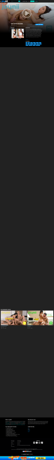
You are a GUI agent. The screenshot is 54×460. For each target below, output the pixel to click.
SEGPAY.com (34, 449)
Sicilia (1, 326)
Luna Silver (12, 424)
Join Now (32, 1)
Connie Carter (19, 424)
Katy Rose (19, 38)
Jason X (6, 326)
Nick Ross (23, 424)
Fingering (40, 42)
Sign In (36, 1)
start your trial (39, 24)
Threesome (34, 42)
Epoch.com (15, 449)
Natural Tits (37, 42)
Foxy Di (13, 38)
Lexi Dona (3, 326)
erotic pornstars (7, 424)
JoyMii (3, 327)
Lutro (28, 326)
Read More (27, 39)
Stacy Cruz (15, 424)
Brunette (29, 42)
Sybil (17, 424)
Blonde (26, 42)
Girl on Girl (31, 42)
